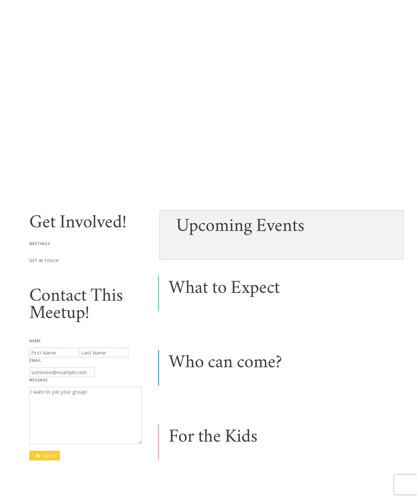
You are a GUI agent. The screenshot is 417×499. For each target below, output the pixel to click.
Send (49, 455)
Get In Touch (44, 260)
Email (35, 360)
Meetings (39, 243)
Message (38, 379)
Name (35, 340)
